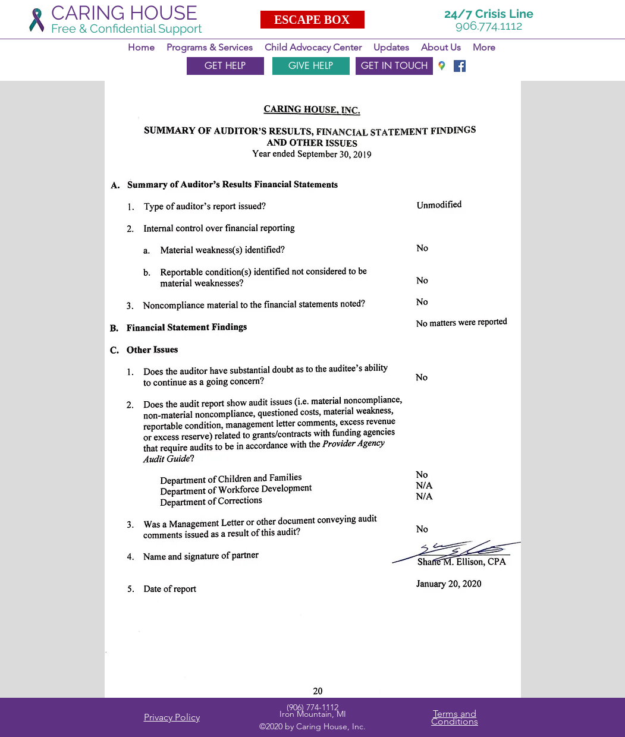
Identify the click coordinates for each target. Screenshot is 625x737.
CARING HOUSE (124, 12)
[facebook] (460, 66)
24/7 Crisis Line (488, 14)
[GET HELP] (225, 66)
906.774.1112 (489, 25)
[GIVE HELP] (311, 66)
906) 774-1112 (313, 707)
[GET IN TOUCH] (394, 66)
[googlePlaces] (442, 66)
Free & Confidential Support (126, 28)
